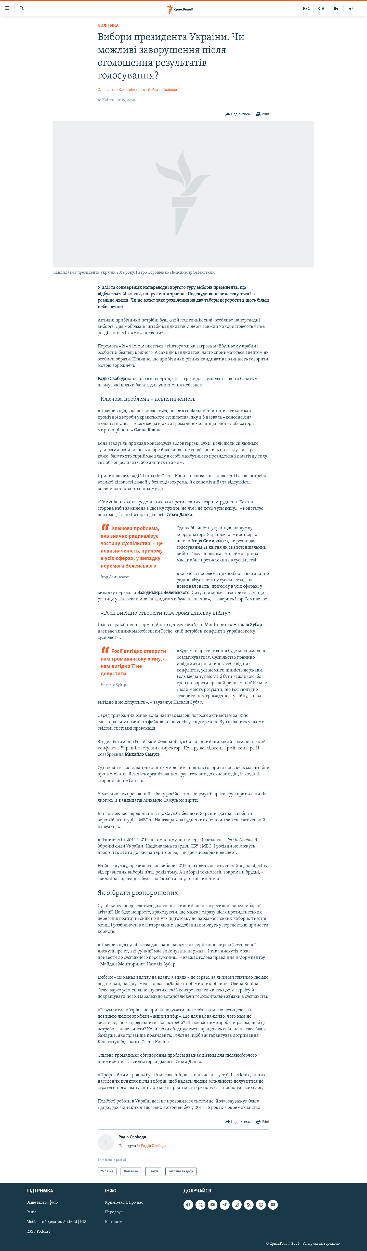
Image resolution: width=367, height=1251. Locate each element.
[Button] (237, 114)
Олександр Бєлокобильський (124, 90)
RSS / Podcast (38, 1232)
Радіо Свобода (164, 90)
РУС (306, 9)
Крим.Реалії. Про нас (124, 1203)
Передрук (114, 1212)
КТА (321, 9)
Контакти (114, 1222)
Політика (108, 25)
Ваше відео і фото (42, 1203)
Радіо (31, 1212)
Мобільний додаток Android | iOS (56, 1222)
